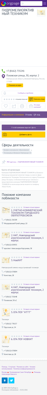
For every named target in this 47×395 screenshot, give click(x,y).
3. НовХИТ (16, 260)
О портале (12, 367)
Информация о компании (13, 114)
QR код (37, 114)
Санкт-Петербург (25, 372)
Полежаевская (15, 372)
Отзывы (28, 114)
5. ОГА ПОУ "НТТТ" (21, 312)
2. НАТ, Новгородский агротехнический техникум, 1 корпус (27, 238)
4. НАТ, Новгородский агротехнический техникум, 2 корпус (27, 290)
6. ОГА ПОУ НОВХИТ (22, 339)
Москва (4, 372)
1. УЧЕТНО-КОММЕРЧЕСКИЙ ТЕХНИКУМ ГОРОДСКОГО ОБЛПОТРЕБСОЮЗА (26, 213)
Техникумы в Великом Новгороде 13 (17, 153)
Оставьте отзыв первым (31, 207)
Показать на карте (14, 85)
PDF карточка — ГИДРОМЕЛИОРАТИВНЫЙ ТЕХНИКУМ (22, 162)
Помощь (4, 367)
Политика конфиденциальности (24, 369)
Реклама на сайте (22, 367)
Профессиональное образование (16, 150)
